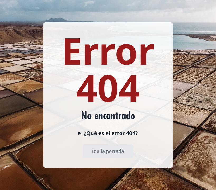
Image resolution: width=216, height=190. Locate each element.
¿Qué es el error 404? (111, 133)
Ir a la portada (108, 151)
